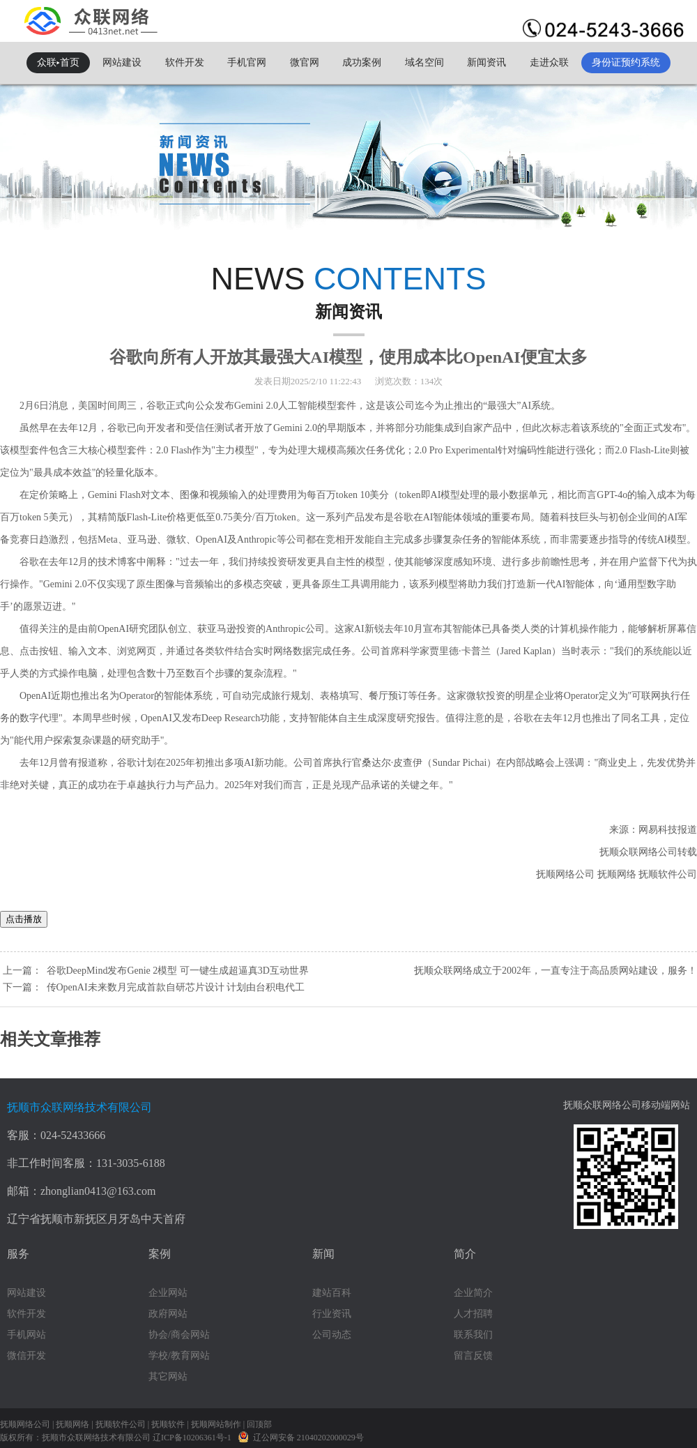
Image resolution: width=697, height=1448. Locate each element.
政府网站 (167, 1314)
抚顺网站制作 (216, 1424)
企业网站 (167, 1293)
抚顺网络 (72, 1424)
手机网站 (26, 1334)
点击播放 (24, 919)
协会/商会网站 (179, 1334)
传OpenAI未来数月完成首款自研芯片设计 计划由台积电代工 (176, 987)
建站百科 (331, 1293)
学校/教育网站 (179, 1355)
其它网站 (167, 1376)
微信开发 (26, 1355)
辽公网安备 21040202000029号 (301, 1436)
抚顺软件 (168, 1424)
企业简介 (473, 1293)
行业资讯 (331, 1314)
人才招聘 (473, 1314)
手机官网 (246, 62)
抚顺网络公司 (25, 1424)
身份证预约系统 (626, 62)
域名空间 (424, 62)
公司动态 (331, 1334)
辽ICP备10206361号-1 (193, 1437)
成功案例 (361, 62)
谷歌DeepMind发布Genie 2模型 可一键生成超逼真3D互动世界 (178, 970)
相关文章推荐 (50, 1039)
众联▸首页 (58, 62)
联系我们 (473, 1334)
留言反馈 (473, 1355)
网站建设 (121, 62)
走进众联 (549, 62)
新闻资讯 (486, 62)
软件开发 (184, 62)
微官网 (304, 62)
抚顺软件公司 (120, 1424)
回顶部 (259, 1424)
